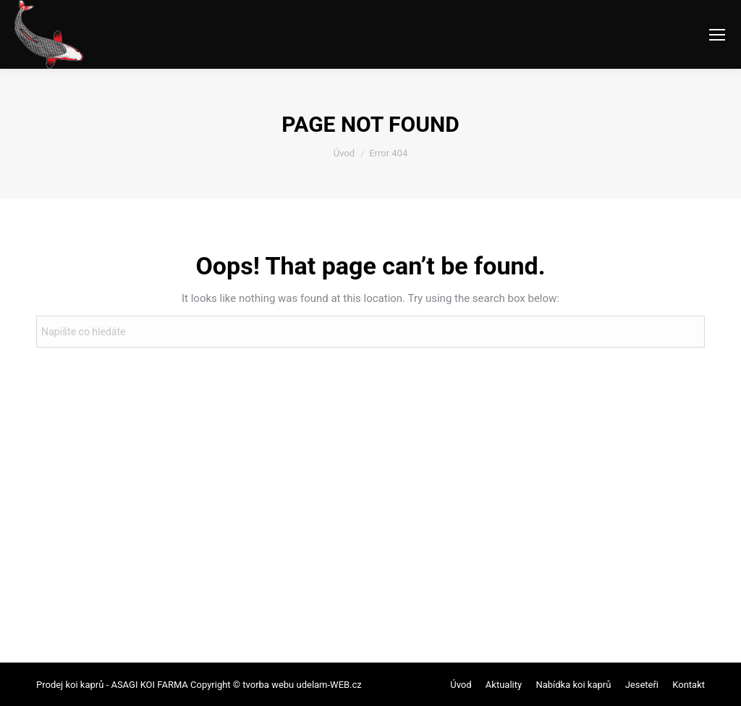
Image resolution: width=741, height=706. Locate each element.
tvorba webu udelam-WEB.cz (301, 684)
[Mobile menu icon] (717, 34)
